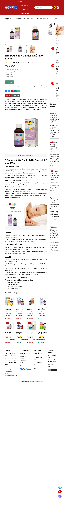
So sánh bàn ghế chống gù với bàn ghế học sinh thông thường (54, 175)
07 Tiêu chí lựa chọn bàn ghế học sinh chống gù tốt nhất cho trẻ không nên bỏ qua (54, 233)
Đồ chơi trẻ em (28, 2)
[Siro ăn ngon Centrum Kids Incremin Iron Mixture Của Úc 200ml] (9, 325)
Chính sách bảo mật (52, 356)
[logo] (11, 7)
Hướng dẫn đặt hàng (37, 354)
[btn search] (36, 7)
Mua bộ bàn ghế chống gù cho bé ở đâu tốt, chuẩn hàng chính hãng (54, 118)
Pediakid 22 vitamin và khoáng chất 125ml (30, 308)
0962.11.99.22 (13, 371)
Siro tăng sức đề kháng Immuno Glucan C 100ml (42, 308)
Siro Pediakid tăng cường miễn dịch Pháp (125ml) (20, 308)
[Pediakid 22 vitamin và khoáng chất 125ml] (31, 301)
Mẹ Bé (20, 2)
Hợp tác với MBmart (22, 357)
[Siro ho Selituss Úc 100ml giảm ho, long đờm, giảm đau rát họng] (42, 325)
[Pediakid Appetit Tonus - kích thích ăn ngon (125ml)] (9, 301)
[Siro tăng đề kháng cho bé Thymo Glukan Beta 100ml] (31, 325)
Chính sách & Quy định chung (52, 360)
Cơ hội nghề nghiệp (23, 361)
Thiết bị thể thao (25, 6)
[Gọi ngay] (60, 491)
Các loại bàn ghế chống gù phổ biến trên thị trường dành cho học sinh (54, 203)
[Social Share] (6, 91)
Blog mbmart (23, 365)
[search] (43, 7)
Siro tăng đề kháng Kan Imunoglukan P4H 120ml (19, 333)
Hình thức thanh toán (52, 365)
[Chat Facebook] (60, 496)
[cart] (54, 7)
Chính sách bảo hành (38, 367)
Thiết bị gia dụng (26, 13)
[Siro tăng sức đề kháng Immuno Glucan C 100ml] (42, 301)
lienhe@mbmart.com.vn (11, 375)
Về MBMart (22, 353)
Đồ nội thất (25, 9)
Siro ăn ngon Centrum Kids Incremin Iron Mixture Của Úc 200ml (9, 333)
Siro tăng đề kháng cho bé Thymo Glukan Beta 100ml (31, 333)
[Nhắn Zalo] (60, 487)
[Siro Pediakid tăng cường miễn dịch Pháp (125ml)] (20, 301)
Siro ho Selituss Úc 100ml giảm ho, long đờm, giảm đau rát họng (42, 333)
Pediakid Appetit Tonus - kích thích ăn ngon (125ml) (9, 308)
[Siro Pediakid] (27, 103)
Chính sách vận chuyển (38, 358)
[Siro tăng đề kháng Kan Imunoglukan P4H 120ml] (20, 325)
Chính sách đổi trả (38, 363)
